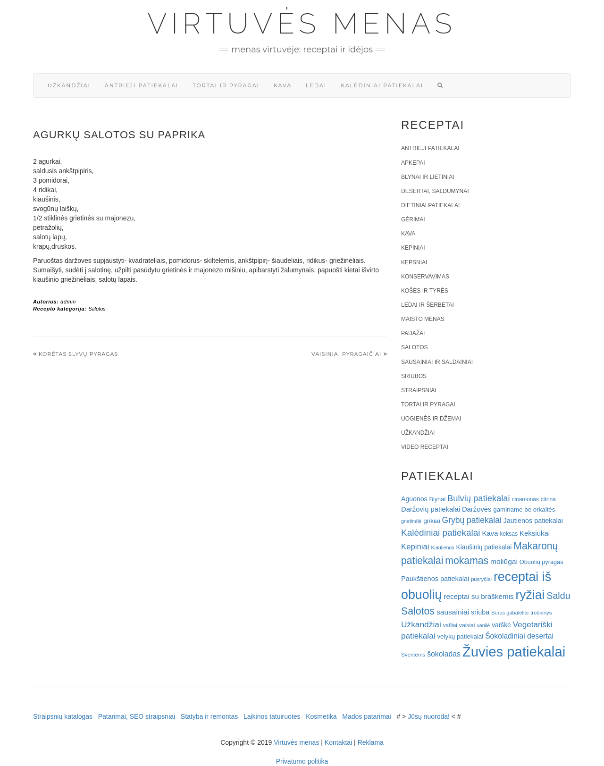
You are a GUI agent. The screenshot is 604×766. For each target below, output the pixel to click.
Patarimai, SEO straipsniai (136, 716)
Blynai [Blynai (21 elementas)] (437, 499)
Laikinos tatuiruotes (272, 716)
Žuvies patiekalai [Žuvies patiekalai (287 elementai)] (513, 651)
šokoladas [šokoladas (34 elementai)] (444, 654)
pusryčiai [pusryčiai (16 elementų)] (481, 579)
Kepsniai (414, 262)
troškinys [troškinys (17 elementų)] (541, 612)
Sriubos (414, 376)
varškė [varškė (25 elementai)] (501, 625)
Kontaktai (338, 742)
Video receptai (424, 447)
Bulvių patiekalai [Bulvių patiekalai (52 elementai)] (478, 498)
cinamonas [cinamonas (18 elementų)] (525, 499)
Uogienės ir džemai (431, 418)
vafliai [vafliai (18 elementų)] (450, 625)
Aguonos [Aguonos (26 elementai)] (414, 499)
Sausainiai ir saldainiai (437, 362)
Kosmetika (321, 716)
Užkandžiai (69, 85)
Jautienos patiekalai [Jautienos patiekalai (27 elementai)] (533, 520)
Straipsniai (418, 390)
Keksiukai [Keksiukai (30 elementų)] (535, 533)
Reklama (371, 742)
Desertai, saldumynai (435, 191)
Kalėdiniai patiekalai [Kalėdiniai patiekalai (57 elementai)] (440, 533)
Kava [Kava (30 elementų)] (490, 533)
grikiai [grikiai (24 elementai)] (431, 520)
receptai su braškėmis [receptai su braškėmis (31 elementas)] (478, 596)
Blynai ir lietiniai (427, 177)
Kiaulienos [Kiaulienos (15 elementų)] (442, 547)
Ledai (316, 85)
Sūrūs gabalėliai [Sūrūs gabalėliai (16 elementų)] (509, 612)
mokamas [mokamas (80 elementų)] (466, 560)
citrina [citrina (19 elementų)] (548, 499)
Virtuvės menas (302, 23)
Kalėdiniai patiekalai (382, 85)
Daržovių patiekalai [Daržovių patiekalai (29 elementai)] (430, 509)
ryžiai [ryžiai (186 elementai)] (530, 595)
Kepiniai (413, 247)
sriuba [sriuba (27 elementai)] (480, 612)
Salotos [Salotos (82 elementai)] (418, 611)
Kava (283, 85)
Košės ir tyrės (424, 290)
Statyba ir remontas (209, 716)
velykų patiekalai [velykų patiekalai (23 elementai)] (460, 636)
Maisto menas (423, 319)
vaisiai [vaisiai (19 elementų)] (467, 625)
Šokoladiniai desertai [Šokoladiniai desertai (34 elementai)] (519, 636)
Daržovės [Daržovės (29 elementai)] (477, 509)
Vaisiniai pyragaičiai (346, 354)
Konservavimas (425, 276)
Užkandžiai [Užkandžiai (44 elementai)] (421, 624)
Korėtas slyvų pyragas (78, 354)
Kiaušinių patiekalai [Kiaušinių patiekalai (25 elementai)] (484, 547)
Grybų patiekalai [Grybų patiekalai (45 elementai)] (472, 520)
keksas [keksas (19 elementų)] (509, 533)
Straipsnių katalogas (62, 716)
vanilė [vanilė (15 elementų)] (483, 625)
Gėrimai (413, 219)
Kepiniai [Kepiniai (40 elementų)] (415, 546)
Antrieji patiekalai (142, 85)
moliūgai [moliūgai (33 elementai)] (504, 561)
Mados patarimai (366, 716)
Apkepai (413, 163)
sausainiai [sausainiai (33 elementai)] (452, 612)
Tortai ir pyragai (226, 85)
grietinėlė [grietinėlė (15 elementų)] (411, 521)
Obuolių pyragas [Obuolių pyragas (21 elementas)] (541, 561)
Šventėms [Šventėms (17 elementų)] (413, 654)
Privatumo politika (302, 761)
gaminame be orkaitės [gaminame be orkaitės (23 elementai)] (524, 509)
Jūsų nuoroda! (429, 716)
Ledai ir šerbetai (427, 305)
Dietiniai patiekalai (430, 205)
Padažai (413, 333)
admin (68, 301)
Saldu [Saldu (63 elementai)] (558, 595)
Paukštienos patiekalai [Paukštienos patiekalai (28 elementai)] (435, 578)
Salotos (97, 308)
